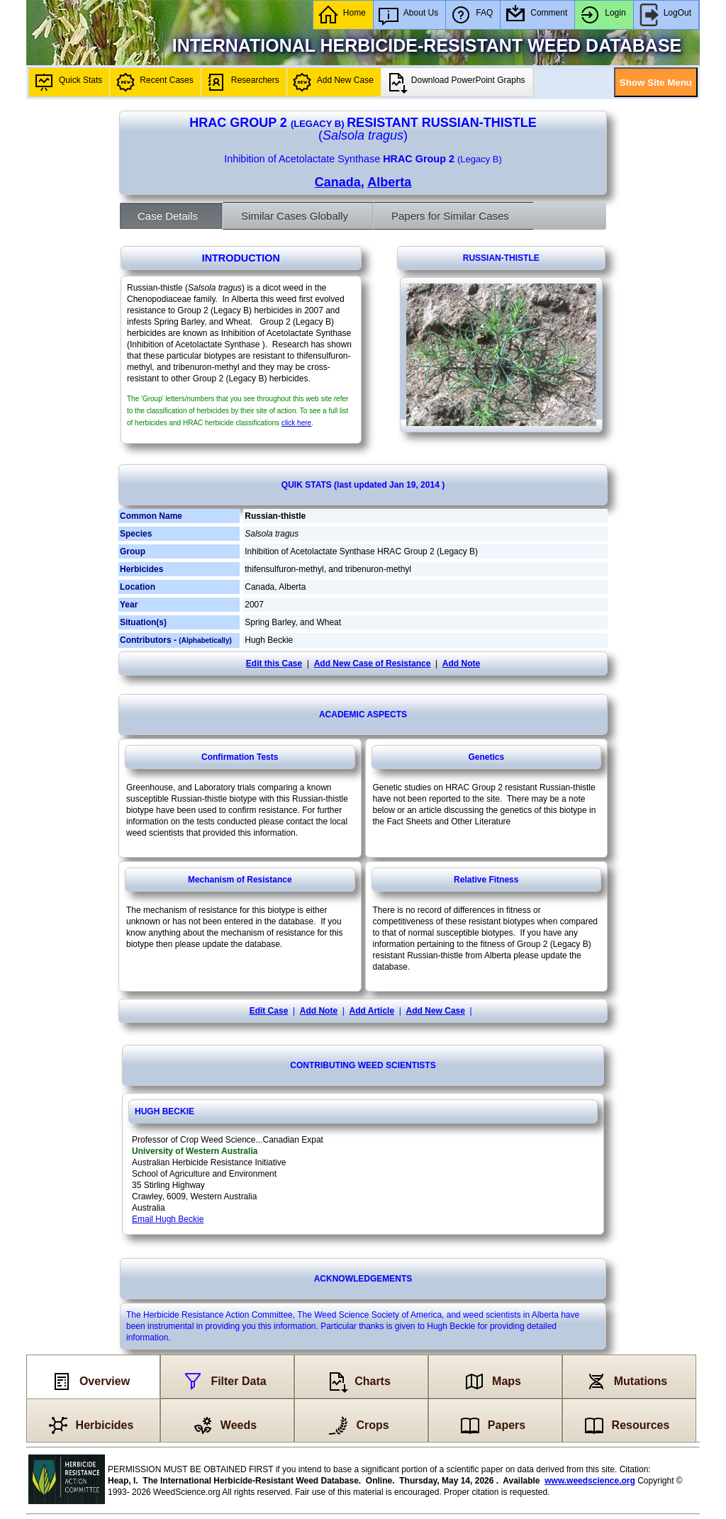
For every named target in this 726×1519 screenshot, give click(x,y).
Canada (338, 182)
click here (296, 423)
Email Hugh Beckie (167, 1219)
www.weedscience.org (589, 1481)
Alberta (389, 182)
